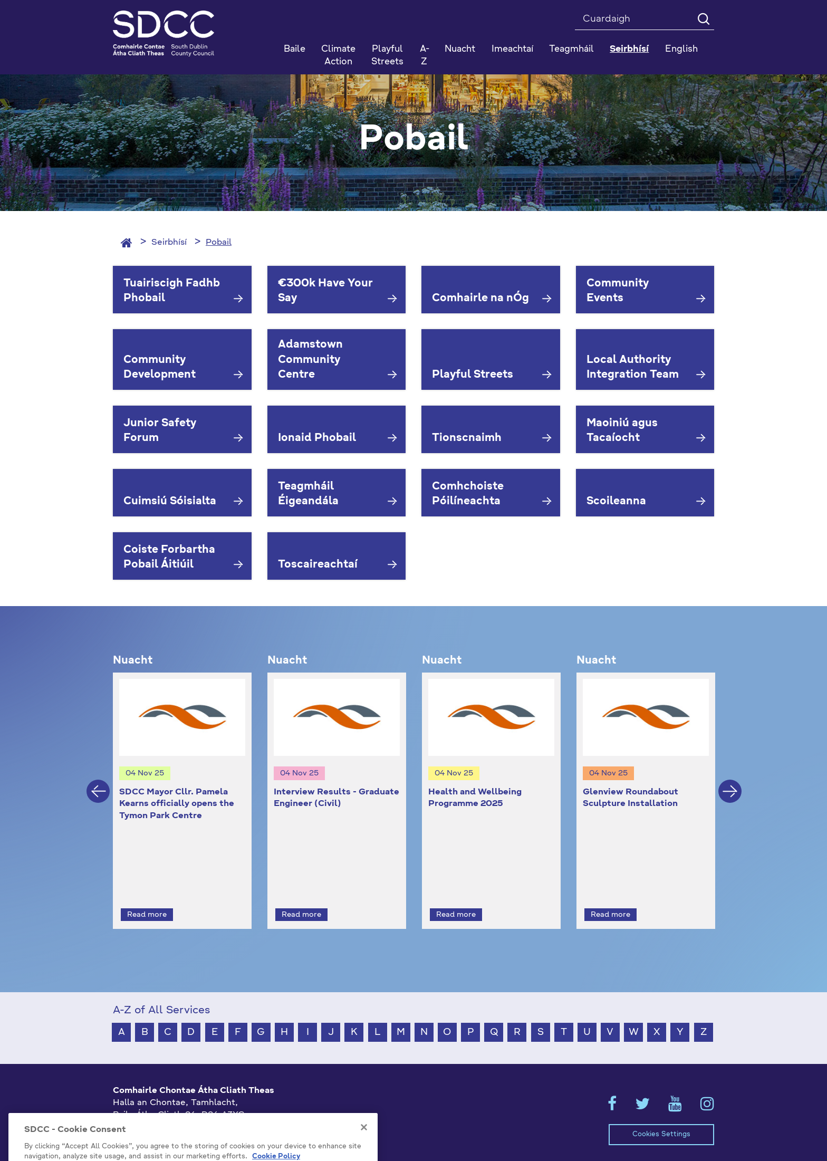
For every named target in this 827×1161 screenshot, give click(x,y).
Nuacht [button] (460, 49)
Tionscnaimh (467, 438)
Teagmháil (571, 49)
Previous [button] (98, 781)
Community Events (617, 291)
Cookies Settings (661, 1115)
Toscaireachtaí (318, 565)
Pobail (219, 242)
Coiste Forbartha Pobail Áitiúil (169, 558)
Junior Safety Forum (159, 431)
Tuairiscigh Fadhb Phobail (171, 291)
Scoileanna (616, 501)
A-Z (424, 55)
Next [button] (730, 781)
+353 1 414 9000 (150, 1113)
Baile (294, 49)
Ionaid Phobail (317, 438)
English (681, 49)
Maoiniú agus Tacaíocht (622, 431)
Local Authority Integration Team (632, 368)
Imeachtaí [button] (512, 49)
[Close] (364, 1151)
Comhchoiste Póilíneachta (468, 494)
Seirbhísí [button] (629, 49)
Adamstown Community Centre (310, 360)
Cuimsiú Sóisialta (169, 501)
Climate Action (338, 55)
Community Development (159, 368)
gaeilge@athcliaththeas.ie (167, 1130)
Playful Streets (387, 55)
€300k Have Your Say (325, 291)
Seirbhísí (169, 242)
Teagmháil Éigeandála (308, 494)
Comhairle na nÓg (480, 298)
